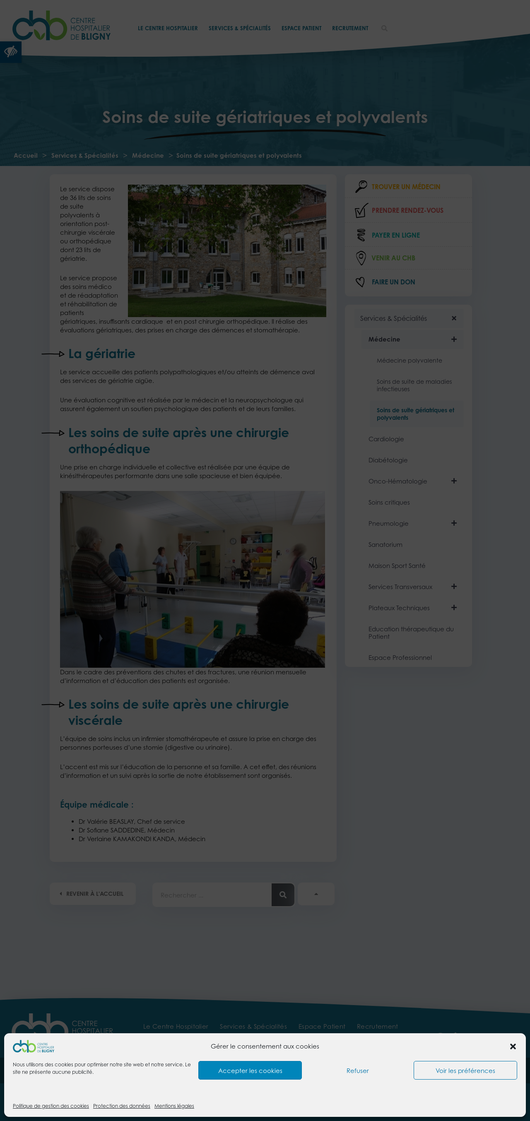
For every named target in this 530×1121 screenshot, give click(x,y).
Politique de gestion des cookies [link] (51, 1106)
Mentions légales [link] (174, 1106)
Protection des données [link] (121, 1106)
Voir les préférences (465, 1070)
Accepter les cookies (250, 1070)
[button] (513, 1046)
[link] (33, 1045)
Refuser (358, 1070)
